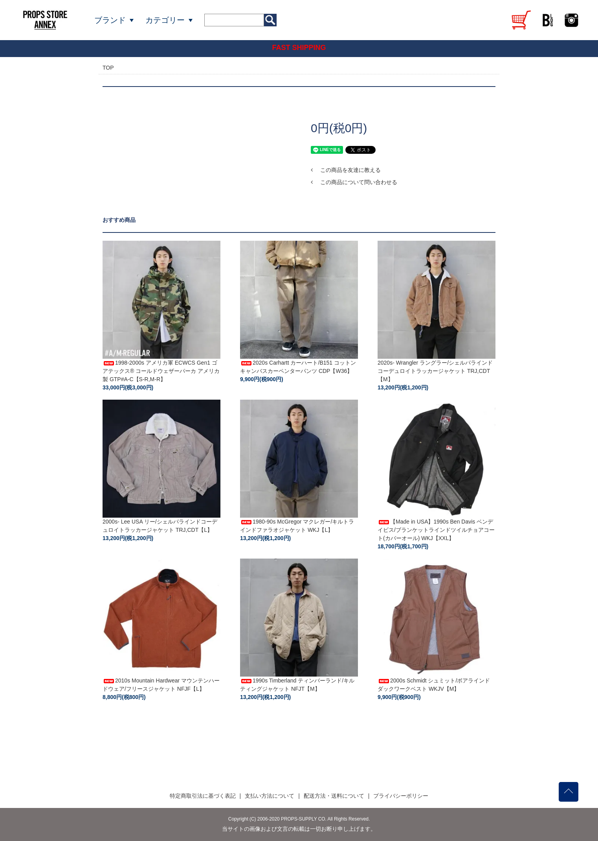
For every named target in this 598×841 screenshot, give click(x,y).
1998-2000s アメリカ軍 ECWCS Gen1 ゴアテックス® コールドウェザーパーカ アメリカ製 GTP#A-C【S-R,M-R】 (161, 371)
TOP (108, 68)
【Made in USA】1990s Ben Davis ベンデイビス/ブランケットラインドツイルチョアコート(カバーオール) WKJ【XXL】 (436, 529)
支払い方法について (269, 796)
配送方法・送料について (334, 796)
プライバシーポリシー (400, 796)
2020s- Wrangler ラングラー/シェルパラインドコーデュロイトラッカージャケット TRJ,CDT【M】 (435, 371)
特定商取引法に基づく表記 (203, 796)
